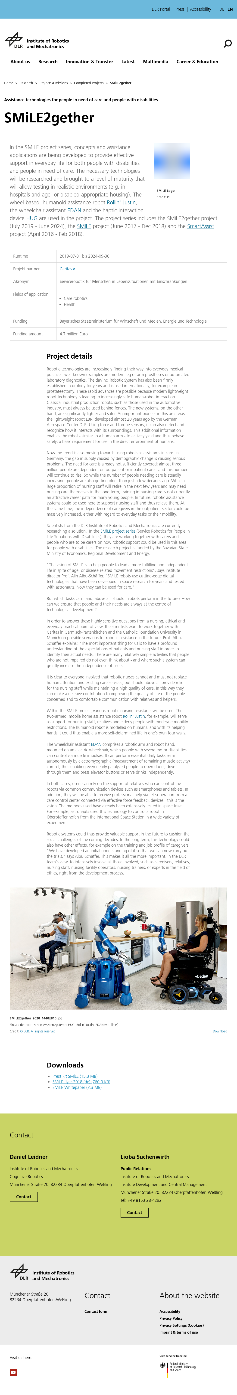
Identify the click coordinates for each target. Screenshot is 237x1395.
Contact (23, 1196)
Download (220, 1031)
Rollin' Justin (121, 202)
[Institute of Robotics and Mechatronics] (36, 40)
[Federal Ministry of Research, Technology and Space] (182, 1382)
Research (48, 61)
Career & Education (197, 61)
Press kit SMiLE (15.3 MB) (75, 1076)
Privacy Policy (171, 1318)
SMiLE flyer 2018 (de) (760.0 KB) (81, 1081)
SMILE (84, 226)
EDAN (74, 210)
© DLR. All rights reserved (38, 1031)
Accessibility (200, 9)
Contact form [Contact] (95, 1311)
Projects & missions (54, 83)
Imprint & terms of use (178, 1332)
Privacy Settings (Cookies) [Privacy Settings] (181, 1325)
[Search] (228, 43)
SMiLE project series (117, 531)
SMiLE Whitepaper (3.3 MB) (77, 1087)
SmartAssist (200, 226)
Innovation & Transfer (89, 61)
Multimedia (155, 61)
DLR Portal (161, 9)
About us (20, 61)
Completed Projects (88, 83)
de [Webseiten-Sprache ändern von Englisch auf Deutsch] (221, 9)
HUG (31, 218)
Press (180, 9)
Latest (128, 61)
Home (8, 83)
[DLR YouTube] (13, 1374)
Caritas (66, 269)
